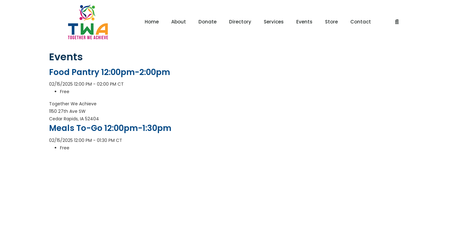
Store (331, 21)
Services (274, 21)
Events (304, 21)
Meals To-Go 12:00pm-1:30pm (110, 128)
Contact (360, 21)
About (178, 21)
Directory (240, 21)
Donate (207, 21)
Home (152, 21)
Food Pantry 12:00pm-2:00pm (109, 72)
